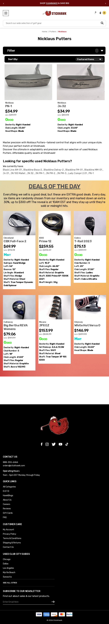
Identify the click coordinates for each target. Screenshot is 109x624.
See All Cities (10, 583)
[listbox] (89, 59)
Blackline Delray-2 (54, 169)
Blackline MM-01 (93, 169)
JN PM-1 (40, 173)
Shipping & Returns (12, 542)
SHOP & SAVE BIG (54, 3)
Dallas (5, 563)
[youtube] (60, 444)
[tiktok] (66, 444)
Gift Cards (8, 513)
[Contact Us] (95, 12)
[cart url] (102, 13)
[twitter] (54, 444)
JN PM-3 (62, 173)
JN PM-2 (51, 173)
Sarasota (7, 577)
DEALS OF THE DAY (54, 186)
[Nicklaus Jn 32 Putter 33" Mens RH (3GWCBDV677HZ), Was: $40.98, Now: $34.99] (81, 82)
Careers (6, 504)
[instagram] (47, 444)
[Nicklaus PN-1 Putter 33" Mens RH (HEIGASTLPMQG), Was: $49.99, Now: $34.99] (28, 82)
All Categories (9, 487)
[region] (54, 3)
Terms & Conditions (12, 538)
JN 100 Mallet (18, 173)
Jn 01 (6, 173)
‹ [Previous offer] (3, 3)
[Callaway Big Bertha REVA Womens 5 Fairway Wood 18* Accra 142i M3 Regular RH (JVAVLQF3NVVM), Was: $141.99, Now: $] (19, 307)
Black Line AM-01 (12, 169)
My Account (8, 529)
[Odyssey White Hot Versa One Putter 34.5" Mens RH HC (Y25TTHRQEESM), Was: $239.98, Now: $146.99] (90, 307)
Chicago (6, 559)
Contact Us (8, 547)
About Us (7, 500)
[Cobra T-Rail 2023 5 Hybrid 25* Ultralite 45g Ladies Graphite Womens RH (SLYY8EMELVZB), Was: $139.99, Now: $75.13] (90, 223)
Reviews (7, 508)
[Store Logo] (54, 14)
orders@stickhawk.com (14, 465)
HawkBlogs (8, 495)
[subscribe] (53, 602)
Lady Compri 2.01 (77, 173)
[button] (54, 51)
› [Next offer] (105, 3)
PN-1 (91, 173)
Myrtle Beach (9, 572)
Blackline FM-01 (74, 169)
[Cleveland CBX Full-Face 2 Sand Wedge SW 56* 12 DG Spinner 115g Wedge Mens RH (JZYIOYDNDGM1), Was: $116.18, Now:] (19, 223)
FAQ (5, 517)
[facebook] (41, 444)
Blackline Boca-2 (33, 169)
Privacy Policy (9, 534)
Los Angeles (8, 568)
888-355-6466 (10, 462)
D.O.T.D (6, 491)
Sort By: (13, 59)
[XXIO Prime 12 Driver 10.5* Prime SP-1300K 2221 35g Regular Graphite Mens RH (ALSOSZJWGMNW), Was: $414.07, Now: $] (54, 223)
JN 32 (30, 173)
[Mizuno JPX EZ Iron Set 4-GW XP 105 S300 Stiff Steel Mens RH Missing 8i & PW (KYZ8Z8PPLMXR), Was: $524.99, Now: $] (54, 307)
